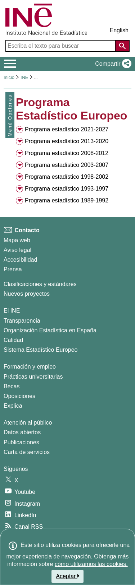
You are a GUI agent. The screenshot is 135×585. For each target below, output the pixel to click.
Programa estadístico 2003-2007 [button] (66, 165)
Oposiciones (19, 396)
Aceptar (67, 576)
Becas (11, 386)
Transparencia (22, 321)
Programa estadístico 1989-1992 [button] (66, 200)
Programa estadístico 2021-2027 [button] (66, 129)
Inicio (9, 77)
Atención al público (28, 423)
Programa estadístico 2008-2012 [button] (66, 153)
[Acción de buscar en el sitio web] (122, 46)
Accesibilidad (20, 260)
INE (24, 77)
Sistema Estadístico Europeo (40, 350)
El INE (12, 311)
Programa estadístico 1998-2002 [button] (66, 177)
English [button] (119, 30)
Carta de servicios (27, 452)
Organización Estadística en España (50, 330)
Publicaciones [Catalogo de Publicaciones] (21, 442)
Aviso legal (17, 250)
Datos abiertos (22, 432)
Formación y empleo (30, 367)
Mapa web (17, 240)
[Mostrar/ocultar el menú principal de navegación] (10, 63)
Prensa (13, 269)
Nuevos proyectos (27, 294)
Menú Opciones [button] (10, 115)
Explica (13, 406)
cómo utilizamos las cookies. (91, 564)
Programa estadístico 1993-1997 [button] (66, 189)
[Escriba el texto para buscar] (61, 46)
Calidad (13, 340)
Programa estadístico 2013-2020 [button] (66, 141)
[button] (111, 63)
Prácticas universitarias (33, 377)
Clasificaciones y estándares (40, 284)
